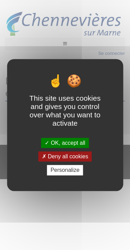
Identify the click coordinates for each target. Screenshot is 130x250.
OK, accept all (65, 143)
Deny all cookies (65, 156)
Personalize (65, 170)
